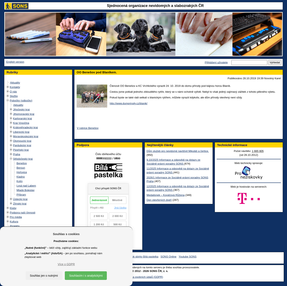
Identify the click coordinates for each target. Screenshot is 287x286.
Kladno (21, 176)
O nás (13, 91)
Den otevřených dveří (159, 199)
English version (15, 61)
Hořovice (22, 172)
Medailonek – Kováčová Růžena (165, 195)
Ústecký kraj (20, 199)
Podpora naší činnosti (22, 212)
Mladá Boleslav (25, 190)
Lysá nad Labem (26, 185)
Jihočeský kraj (21, 109)
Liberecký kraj (21, 131)
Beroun (21, 167)
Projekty (15, 226)
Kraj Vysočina (21, 122)
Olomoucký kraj (22, 140)
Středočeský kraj (23, 158)
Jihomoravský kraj (23, 114)
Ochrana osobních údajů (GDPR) (143, 276)
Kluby (13, 208)
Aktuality (15, 82)
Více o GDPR (66, 264)
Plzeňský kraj (21, 149)
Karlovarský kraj (22, 118)
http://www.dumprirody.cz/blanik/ (128, 103)
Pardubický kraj (22, 145)
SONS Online (169, 256)
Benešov (22, 163)
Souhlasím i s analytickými (86, 275)
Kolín (20, 181)
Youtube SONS (187, 256)
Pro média (16, 217)
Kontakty (15, 87)
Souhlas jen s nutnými (44, 275)
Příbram (21, 194)
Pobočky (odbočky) (21, 100)
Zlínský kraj (19, 203)
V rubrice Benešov (87, 128)
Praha (16, 154)
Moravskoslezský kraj (25, 136)
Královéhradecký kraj (25, 127)
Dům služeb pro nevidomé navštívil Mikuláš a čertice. (178, 151)
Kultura (14, 221)
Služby (14, 96)
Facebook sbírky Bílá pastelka (140, 256)
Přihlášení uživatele (216, 62)
